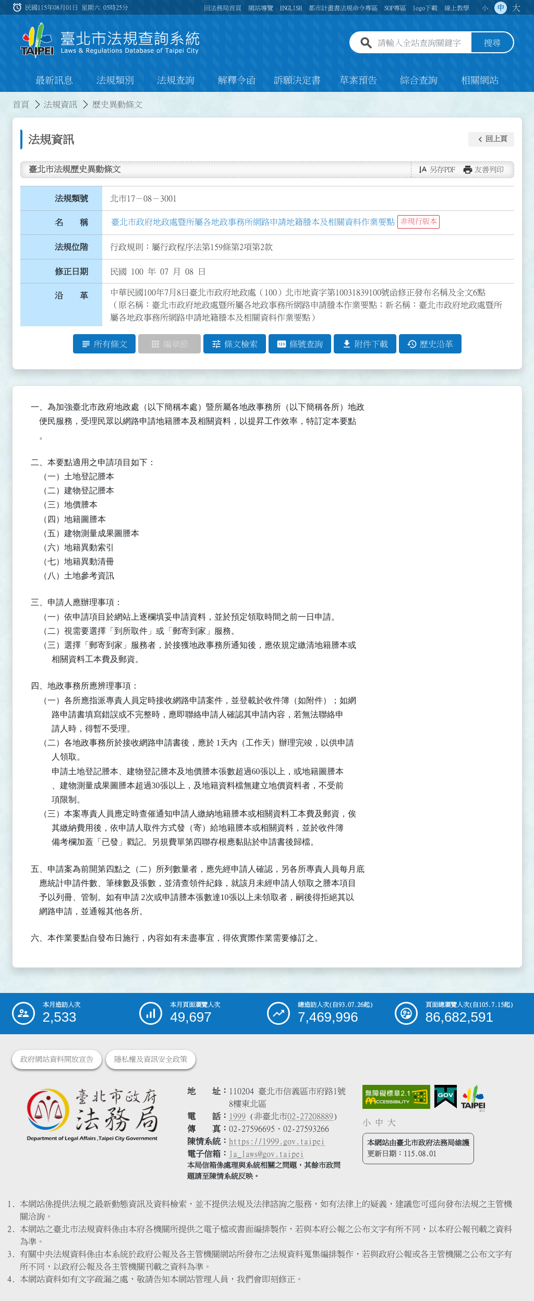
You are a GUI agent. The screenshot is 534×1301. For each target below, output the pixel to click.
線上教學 (456, 8)
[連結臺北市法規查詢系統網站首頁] (110, 40)
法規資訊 (60, 104)
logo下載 (425, 8)
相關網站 (480, 80)
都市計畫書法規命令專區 (343, 8)
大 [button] (516, 8)
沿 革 (71, 296)
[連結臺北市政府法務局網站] (92, 1114)
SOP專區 (395, 8)
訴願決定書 (297, 80)
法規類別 (115, 80)
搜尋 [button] (492, 43)
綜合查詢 (419, 80)
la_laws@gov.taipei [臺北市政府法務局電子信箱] (266, 1154)
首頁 (21, 104)
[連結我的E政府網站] (445, 1097)
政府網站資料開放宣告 (56, 1059)
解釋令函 (237, 80)
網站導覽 (260, 8)
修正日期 (71, 271)
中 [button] (500, 7)
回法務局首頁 (222, 8)
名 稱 (71, 223)
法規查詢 (176, 80)
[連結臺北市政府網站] (473, 1098)
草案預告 (358, 80)
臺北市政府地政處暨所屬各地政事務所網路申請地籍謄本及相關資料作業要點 (253, 222)
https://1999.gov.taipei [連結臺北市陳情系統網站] (277, 1141)
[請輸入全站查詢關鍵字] (422, 43)
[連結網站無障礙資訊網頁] (396, 1097)
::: (6, 98)
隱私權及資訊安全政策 (150, 1059)
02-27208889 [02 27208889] (310, 1116)
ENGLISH (291, 8)
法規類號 (71, 198)
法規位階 (71, 247)
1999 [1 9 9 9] (237, 1116)
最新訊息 (54, 80)
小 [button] (485, 8)
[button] (491, 139)
